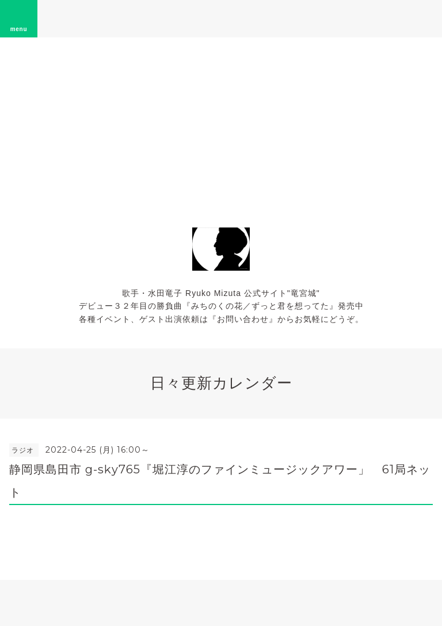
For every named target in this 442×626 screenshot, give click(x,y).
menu (19, 18)
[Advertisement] (221, 123)
